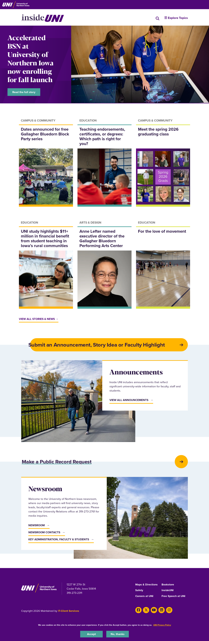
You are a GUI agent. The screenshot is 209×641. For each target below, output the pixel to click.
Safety (139, 591)
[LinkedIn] (161, 611)
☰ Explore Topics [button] (176, 18)
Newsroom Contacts (44, 533)
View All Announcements (128, 401)
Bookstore (168, 586)
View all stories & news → (38, 319)
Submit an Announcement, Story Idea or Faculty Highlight (97, 345)
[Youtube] (153, 611)
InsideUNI (168, 591)
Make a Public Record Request (57, 462)
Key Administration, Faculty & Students (58, 540)
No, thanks (117, 634)
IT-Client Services (68, 612)
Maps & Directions (146, 586)
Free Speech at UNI (173, 597)
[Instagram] (169, 611)
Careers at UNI (144, 597)
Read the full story (23, 92)
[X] (146, 611)
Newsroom (36, 526)
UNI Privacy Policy (162, 625)
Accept (91, 634)
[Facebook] (138, 611)
